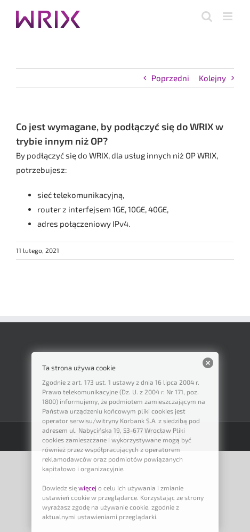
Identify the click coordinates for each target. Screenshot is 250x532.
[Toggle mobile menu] (228, 16)
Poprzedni (170, 78)
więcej (87, 487)
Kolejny (212, 78)
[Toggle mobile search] (206, 16)
